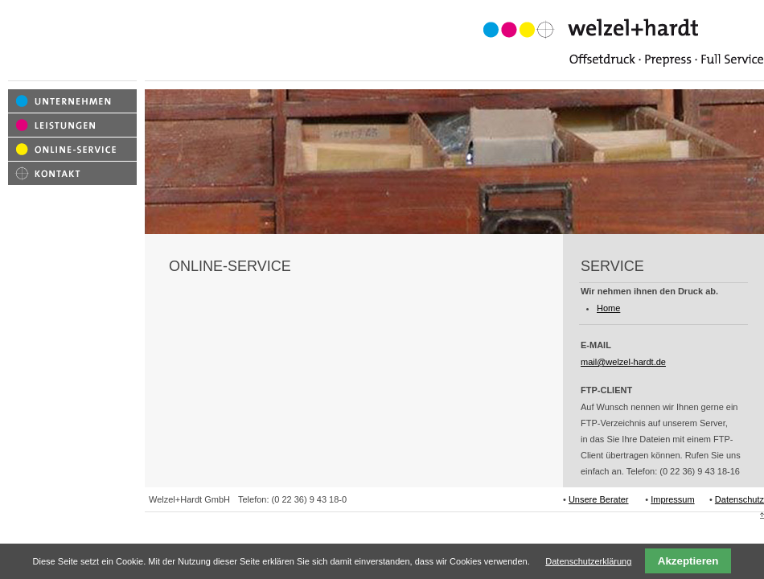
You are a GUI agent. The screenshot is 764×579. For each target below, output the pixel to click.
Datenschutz (739, 499)
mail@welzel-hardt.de (623, 362)
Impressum (672, 499)
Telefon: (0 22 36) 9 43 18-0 (292, 499)
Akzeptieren (688, 561)
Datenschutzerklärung (588, 561)
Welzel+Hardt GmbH (189, 499)
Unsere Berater (599, 499)
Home (608, 308)
